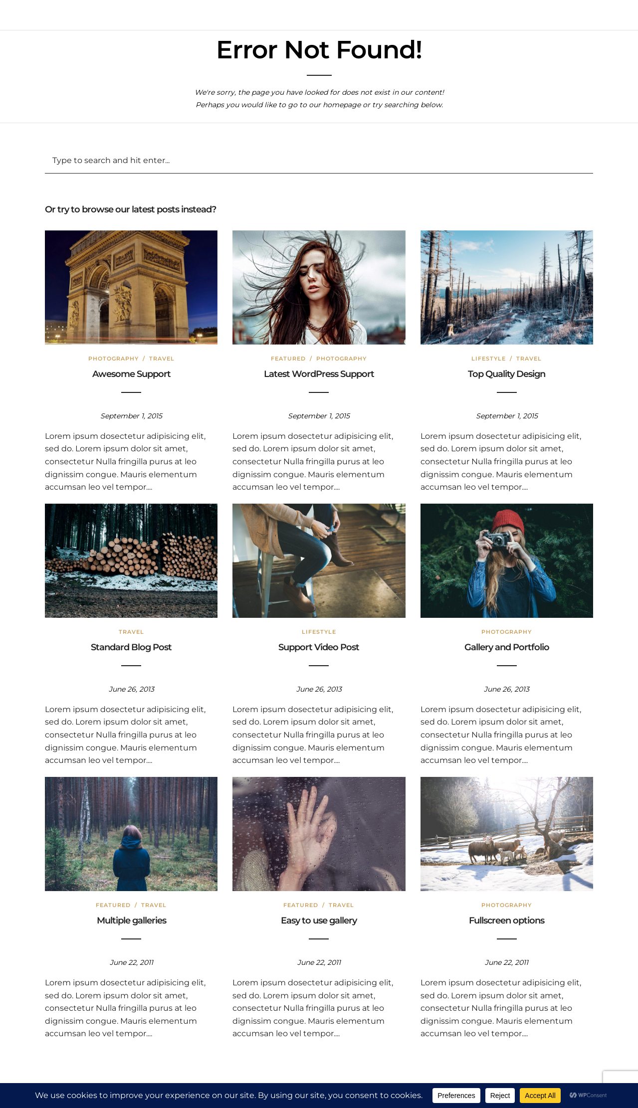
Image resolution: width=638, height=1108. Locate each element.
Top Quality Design (506, 374)
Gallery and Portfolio (506, 647)
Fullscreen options (506, 920)
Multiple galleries (131, 920)
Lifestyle (488, 358)
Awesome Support (131, 374)
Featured (288, 358)
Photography (113, 358)
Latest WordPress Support (319, 374)
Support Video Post (318, 647)
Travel (162, 358)
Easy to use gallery (319, 920)
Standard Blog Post (131, 647)
